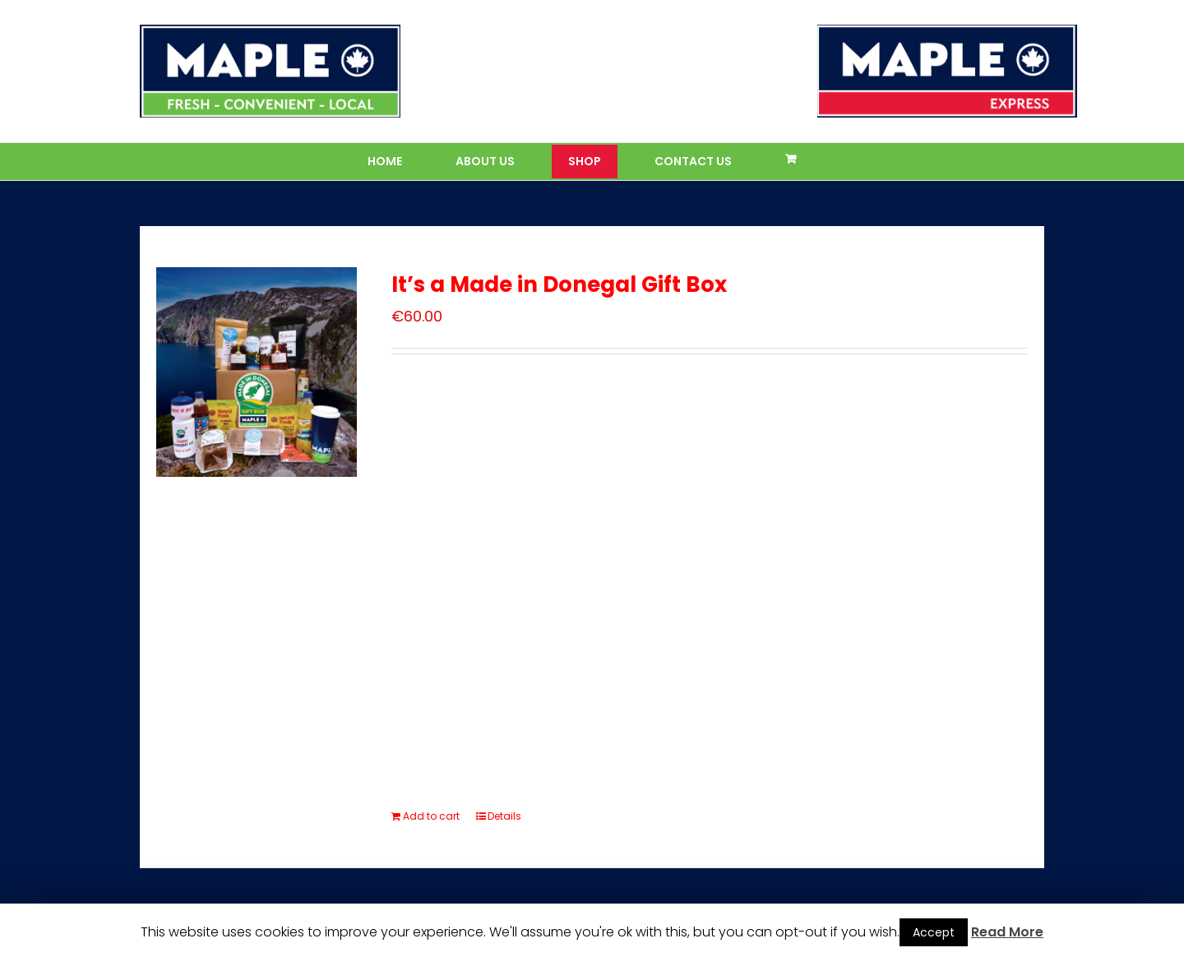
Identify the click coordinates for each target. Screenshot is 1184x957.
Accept (934, 932)
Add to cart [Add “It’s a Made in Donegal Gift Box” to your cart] (431, 816)
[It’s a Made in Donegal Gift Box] (256, 372)
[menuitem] (395, 161)
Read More (1007, 931)
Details (504, 816)
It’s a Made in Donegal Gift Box (559, 284)
